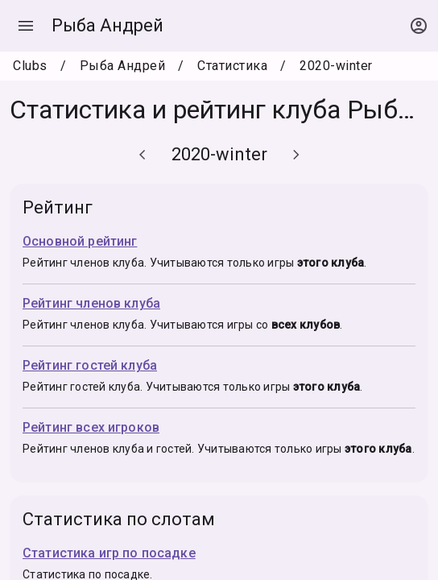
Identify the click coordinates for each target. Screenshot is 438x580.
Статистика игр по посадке (109, 553)
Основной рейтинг (80, 241)
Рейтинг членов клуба (91, 303)
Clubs (30, 65)
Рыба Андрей (107, 25)
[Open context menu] (419, 26)
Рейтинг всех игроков (91, 427)
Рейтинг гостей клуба (90, 365)
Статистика (232, 65)
